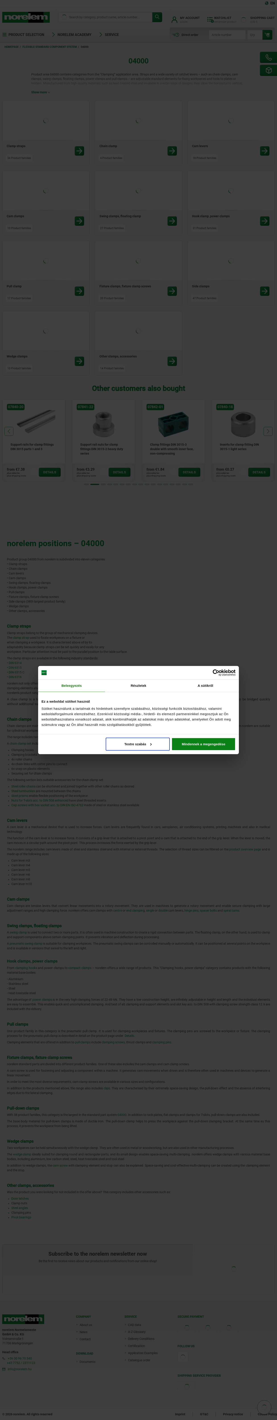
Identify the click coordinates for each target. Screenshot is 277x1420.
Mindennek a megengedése (203, 744)
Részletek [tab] (138, 685)
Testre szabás (138, 744)
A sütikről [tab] (205, 685)
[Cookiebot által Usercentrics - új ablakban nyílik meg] (216, 672)
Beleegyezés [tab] (71, 685)
